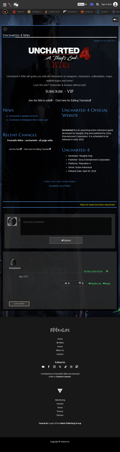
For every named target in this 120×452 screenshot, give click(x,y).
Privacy (60, 411)
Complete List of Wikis (59, 186)
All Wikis (60, 343)
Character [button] (52, 12)
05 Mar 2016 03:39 (93, 271)
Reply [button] (106, 283)
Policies (60, 415)
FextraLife (43, 423)
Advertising (60, 400)
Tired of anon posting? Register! (97, 205)
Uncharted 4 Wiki (16, 35)
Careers (60, 404)
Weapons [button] (70, 12)
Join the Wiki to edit (39, 100)
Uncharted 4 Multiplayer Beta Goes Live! (28, 120)
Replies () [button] (94, 283)
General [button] (34, 12)
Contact (60, 354)
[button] (82, 4)
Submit (66, 240)
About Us (60, 350)
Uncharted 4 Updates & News (23, 116)
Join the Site (14, 149)
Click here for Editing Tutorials (72, 100)
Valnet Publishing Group (70, 423)
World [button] (86, 12)
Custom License (63, 377)
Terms (60, 408)
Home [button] (18, 12)
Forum (60, 347)
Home (60, 339)
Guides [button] (102, 12)
